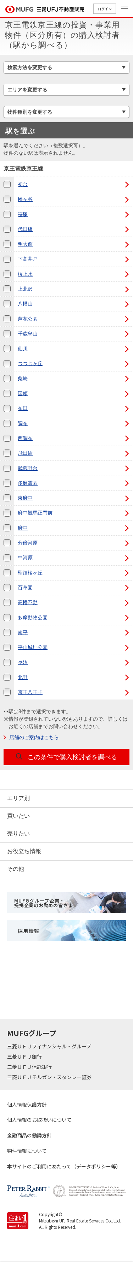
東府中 (25, 498)
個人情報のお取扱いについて (39, 1119)
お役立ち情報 (24, 851)
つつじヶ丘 (30, 363)
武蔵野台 (28, 468)
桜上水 (25, 274)
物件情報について (27, 1150)
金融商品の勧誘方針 (29, 1135)
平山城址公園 (33, 647)
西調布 (25, 438)
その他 (15, 869)
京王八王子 (30, 692)
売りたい (18, 834)
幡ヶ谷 (25, 199)
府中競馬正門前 (35, 513)
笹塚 (23, 214)
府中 (23, 528)
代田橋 (25, 229)
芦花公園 (28, 319)
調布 (23, 423)
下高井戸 (28, 259)
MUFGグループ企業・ (43, 903)
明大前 (25, 244)
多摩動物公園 (33, 617)
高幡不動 (28, 602)
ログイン (105, 8)
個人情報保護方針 (27, 1104)
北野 (23, 677)
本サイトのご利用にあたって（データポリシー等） (64, 1166)
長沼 (23, 662)
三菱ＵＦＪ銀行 (25, 1056)
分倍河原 (28, 543)
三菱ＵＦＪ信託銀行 (30, 1066)
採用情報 (29, 930)
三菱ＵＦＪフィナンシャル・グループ (49, 1046)
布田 (23, 408)
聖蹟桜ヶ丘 (30, 573)
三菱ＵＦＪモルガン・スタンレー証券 (50, 1077)
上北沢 (25, 289)
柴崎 (23, 378)
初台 (23, 184)
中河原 (25, 557)
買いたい (18, 816)
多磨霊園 (28, 483)
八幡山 (25, 303)
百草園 (25, 587)
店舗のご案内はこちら (34, 737)
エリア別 (18, 798)
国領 (23, 393)
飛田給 (25, 453)
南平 (23, 632)
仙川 (23, 348)
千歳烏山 (28, 334)
